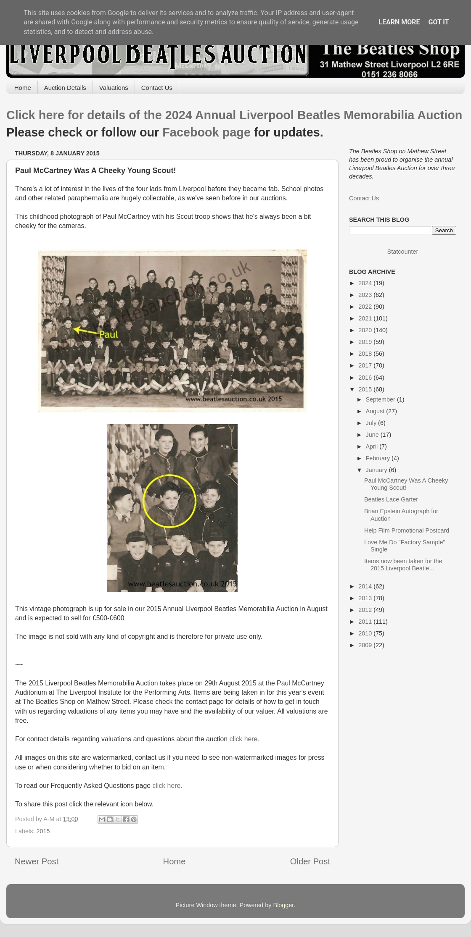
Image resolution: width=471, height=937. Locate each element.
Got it (438, 22)
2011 (365, 621)
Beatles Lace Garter (391, 499)
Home (22, 87)
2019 (365, 342)
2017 (365, 365)
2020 (365, 330)
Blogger (283, 905)
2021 (365, 318)
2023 (365, 294)
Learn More (399, 22)
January (377, 470)
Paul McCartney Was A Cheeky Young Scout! (406, 484)
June (373, 434)
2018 (365, 353)
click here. (244, 739)
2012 (365, 609)
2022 (365, 306)
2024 (365, 283)
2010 (365, 633)
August (376, 411)
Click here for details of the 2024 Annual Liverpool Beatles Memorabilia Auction (234, 115)
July (372, 423)
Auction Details (65, 87)
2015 (43, 831)
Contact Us (156, 87)
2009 (365, 645)
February (379, 458)
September (381, 399)
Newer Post (36, 861)
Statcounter (402, 251)
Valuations (113, 87)
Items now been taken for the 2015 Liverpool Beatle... (403, 565)
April (373, 446)
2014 (365, 586)
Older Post (310, 861)
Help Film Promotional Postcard (406, 530)
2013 (365, 598)
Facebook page (206, 132)
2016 (365, 377)
